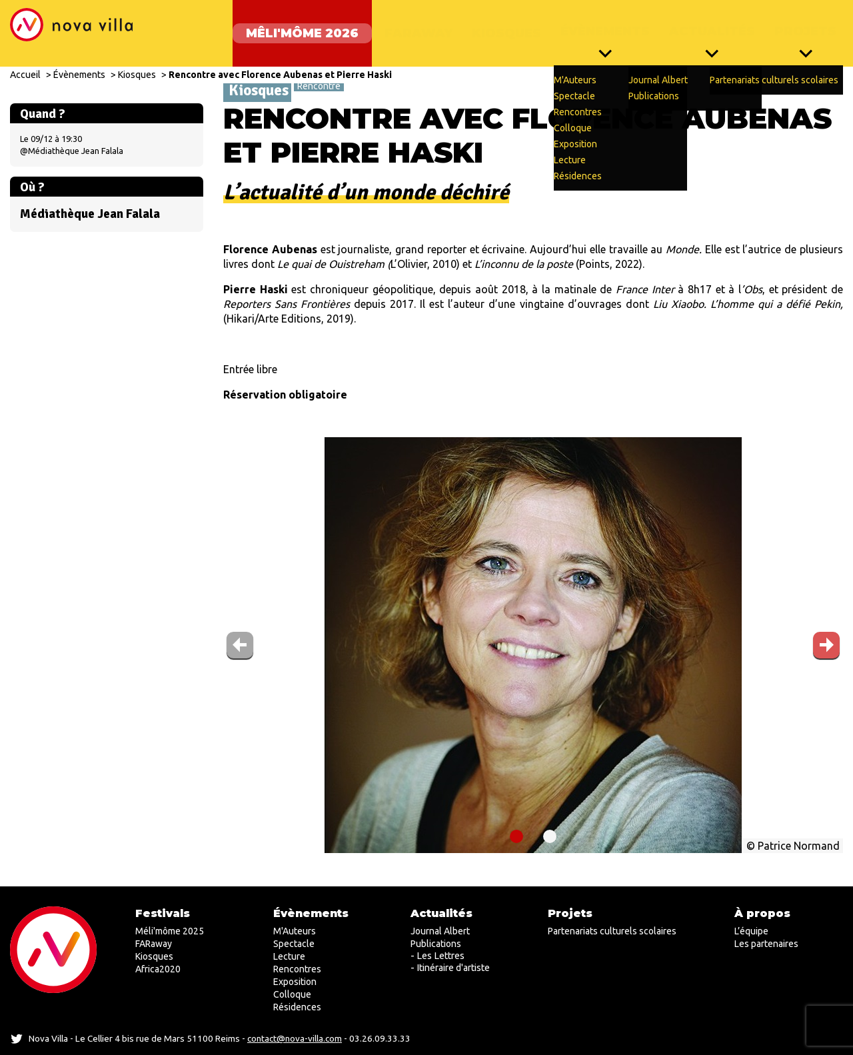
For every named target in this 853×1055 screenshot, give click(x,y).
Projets (805, 26)
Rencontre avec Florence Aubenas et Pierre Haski (280, 61)
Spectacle (294, 943)
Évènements (598, 26)
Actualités (709, 26)
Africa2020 (158, 969)
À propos (762, 913)
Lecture (289, 956)
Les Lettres (440, 955)
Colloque (292, 994)
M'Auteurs (294, 931)
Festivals (162, 913)
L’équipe (751, 931)
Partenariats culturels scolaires (612, 931)
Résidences (297, 1007)
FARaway (405, 26)
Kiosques (496, 26)
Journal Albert (440, 931)
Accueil (25, 61)
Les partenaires (766, 943)
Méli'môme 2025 (169, 931)
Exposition (295, 981)
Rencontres (297, 969)
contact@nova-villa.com (294, 1038)
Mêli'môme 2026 (289, 26)
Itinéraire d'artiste (453, 967)
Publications (436, 943)
